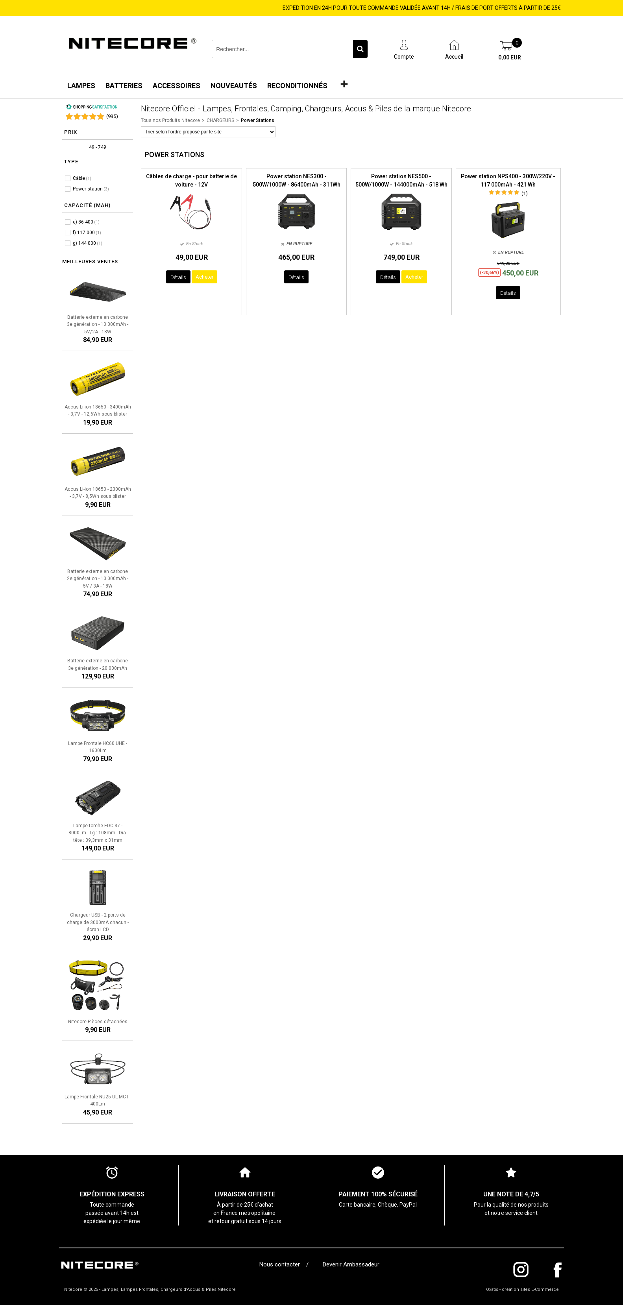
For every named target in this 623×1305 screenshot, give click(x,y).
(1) (524, 193)
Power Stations (257, 120)
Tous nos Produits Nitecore (170, 120)
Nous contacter (281, 1264)
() (112, 116)
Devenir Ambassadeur (351, 1264)
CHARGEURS (220, 120)
